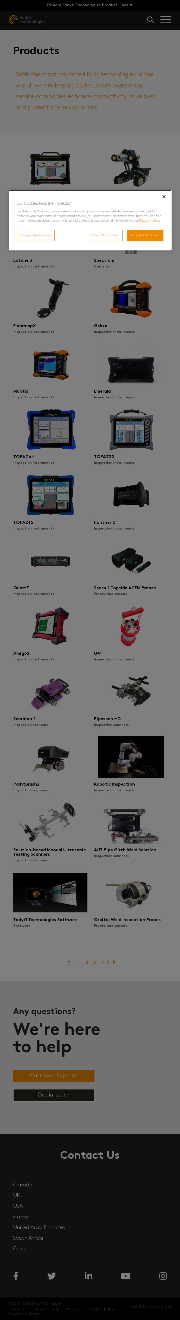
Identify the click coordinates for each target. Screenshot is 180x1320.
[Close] (164, 197)
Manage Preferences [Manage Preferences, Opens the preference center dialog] (36, 235)
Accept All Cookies (145, 235)
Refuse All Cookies (104, 235)
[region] (90, 220)
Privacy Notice (149, 220)
